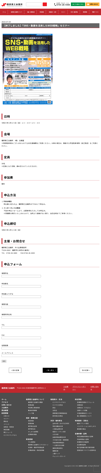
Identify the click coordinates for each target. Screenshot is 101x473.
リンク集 (31, 413)
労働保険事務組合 (58, 443)
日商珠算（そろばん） (84, 408)
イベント (6, 424)
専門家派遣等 (32, 426)
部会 (54, 408)
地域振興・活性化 (81, 420)
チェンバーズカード (59, 456)
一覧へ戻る (50, 370)
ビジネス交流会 (58, 405)
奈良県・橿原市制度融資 (36, 447)
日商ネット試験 (82, 410)
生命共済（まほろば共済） (61, 423)
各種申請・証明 (81, 434)
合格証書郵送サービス (84, 413)
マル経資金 (31, 442)
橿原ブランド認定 (83, 423)
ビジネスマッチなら (10, 435)
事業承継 (31, 423)
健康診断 (55, 451)
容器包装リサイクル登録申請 (86, 450)
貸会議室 (5, 410)
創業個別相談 (32, 434)
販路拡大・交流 (56, 399)
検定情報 (78, 399)
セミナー (63, 12)
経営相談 (31, 421)
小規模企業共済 (58, 429)
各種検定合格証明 (83, 442)
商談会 (6, 421)
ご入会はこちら (78, 4)
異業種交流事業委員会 (60, 413)
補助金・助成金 (9, 427)
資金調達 (29, 439)
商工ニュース (8, 432)
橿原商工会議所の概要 (35, 402)
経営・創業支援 (32, 418)
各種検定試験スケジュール (85, 402)
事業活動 (31, 405)
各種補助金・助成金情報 (36, 450)
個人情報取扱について (84, 416)
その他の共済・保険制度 (61, 440)
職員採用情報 (32, 410)
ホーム (4, 12)
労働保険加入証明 (83, 439)
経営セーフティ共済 (59, 432)
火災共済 (55, 434)
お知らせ (6, 416)
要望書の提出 (81, 429)
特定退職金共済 (58, 426)
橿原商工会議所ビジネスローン (38, 445)
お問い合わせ (92, 4)
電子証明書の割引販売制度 (86, 447)
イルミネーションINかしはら (86, 426)
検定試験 (6, 430)
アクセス (5, 402)
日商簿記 (80, 405)
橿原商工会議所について (35, 399)
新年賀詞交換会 (58, 416)
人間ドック (56, 454)
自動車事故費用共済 (59, 437)
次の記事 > (86, 370)
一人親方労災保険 (58, 445)
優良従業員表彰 (58, 448)
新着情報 (5, 413)
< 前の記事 (15, 370)
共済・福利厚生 (56, 420)
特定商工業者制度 (34, 408)
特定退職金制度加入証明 (85, 436)
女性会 (55, 410)
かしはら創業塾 (33, 432)
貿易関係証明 (81, 445)
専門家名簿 (31, 429)
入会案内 (5, 407)
